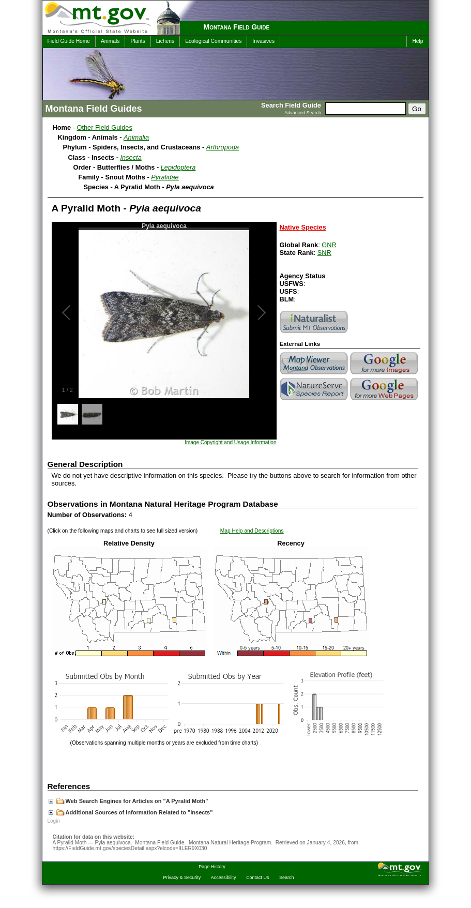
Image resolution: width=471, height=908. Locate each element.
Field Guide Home (69, 41)
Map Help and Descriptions (252, 531)
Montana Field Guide (237, 27)
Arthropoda (222, 147)
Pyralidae (164, 177)
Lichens (165, 41)
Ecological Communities (213, 41)
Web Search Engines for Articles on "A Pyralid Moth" (128, 801)
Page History (212, 866)
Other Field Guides (104, 127)
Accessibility (223, 877)
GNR (329, 245)
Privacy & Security (182, 877)
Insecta (131, 157)
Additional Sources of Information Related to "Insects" (131, 812)
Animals (110, 41)
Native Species (303, 227)
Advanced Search (302, 112)
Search (286, 877)
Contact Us (257, 877)
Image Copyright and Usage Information (230, 442)
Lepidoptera (178, 167)
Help (417, 41)
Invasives (263, 41)
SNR (324, 252)
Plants (137, 41)
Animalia (136, 137)
